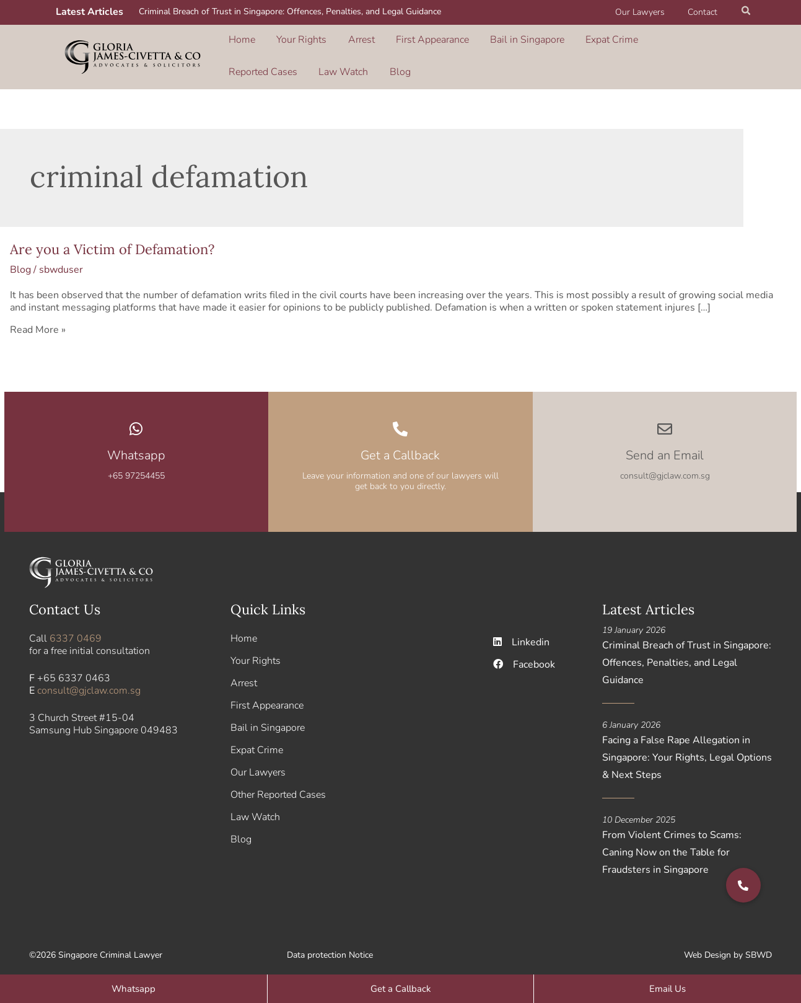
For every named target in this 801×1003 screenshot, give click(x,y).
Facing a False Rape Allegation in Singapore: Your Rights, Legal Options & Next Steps (687, 749)
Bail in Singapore (482, 43)
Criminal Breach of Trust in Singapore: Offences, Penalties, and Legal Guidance (290, 11)
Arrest (338, 43)
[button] (746, 12)
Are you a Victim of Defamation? (112, 240)
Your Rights (289, 43)
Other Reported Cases (278, 786)
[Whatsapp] (136, 420)
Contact (705, 12)
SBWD (758, 947)
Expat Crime (556, 43)
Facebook (524, 656)
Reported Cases (627, 43)
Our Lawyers (648, 12)
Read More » (38, 321)
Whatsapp (136, 446)
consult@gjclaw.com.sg (89, 682)
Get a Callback (400, 446)
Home (240, 43)
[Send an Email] (664, 420)
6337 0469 (76, 630)
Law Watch (697, 43)
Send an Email (665, 446)
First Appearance (398, 43)
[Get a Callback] (400, 420)
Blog (237, 60)
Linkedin (521, 634)
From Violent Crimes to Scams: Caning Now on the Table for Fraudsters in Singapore (672, 844)
